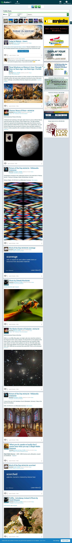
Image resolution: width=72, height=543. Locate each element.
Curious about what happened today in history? (15, 46)
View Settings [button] (56, 540)
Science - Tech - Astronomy (14, 113)
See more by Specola (23, 113)
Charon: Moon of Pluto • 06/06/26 (20, 110)
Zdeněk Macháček (8, 286)
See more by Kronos (15, 44)
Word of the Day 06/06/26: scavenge (21, 247)
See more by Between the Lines (21, 448)
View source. (34, 179)
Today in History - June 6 (17, 41)
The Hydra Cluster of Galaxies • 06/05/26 (23, 328)
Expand (14, 452)
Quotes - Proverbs (12, 448)
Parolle (14, 249)
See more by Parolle (20, 250)
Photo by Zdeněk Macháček (18, 280)
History (10, 44)
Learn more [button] (42, 540)
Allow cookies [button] (65, 540)
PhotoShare (15, 282)
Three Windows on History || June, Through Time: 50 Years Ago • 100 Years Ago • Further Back (24, 69)
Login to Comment (12, 55)
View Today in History (23, 51)
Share (29, 43)
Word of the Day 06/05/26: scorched (21, 462)
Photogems (15, 171)
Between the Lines (16, 447)
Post (5, 14)
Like (20, 58)
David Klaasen (7, 502)
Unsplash (16, 286)
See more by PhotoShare (18, 283)
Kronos (14, 43)
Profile (17, 43)
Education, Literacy (12, 250)
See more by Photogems (18, 172)
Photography (11, 172)
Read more (6, 129)
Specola (14, 112)
